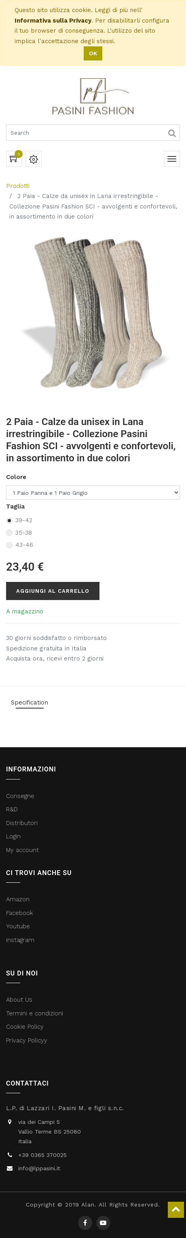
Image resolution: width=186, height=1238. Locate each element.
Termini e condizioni (35, 1013)
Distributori (23, 823)
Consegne (20, 796)
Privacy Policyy (27, 1040)
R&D (12, 809)
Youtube (18, 926)
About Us (19, 999)
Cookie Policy (25, 1026)
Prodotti (18, 186)
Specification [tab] (29, 702)
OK (93, 53)
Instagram (20, 940)
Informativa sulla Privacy (53, 20)
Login (13, 836)
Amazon (18, 899)
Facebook (20, 913)
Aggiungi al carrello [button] (52, 591)
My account (22, 850)
